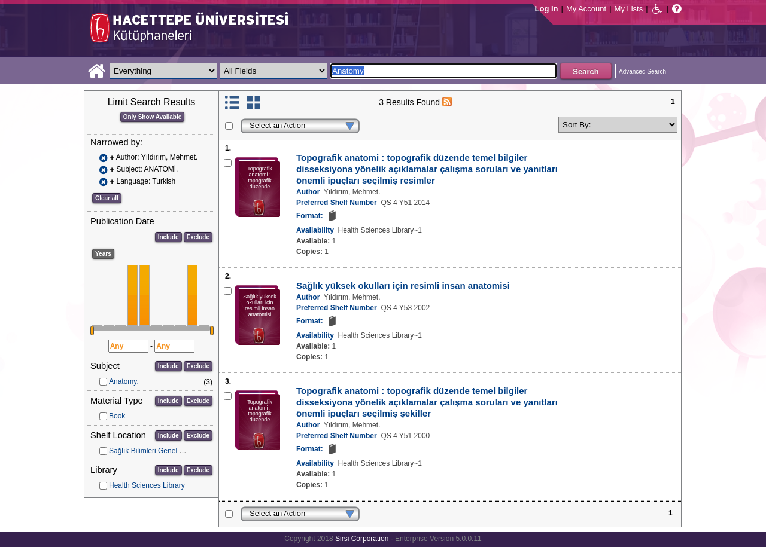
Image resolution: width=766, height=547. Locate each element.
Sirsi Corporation (361, 538)
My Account (586, 8)
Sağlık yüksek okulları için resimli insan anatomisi (403, 285)
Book (117, 416)
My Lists (629, 8)
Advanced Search (642, 71)
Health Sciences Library (147, 485)
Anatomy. (124, 381)
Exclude (198, 237)
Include (168, 237)
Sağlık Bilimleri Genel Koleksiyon (161, 451)
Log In (546, 8)
